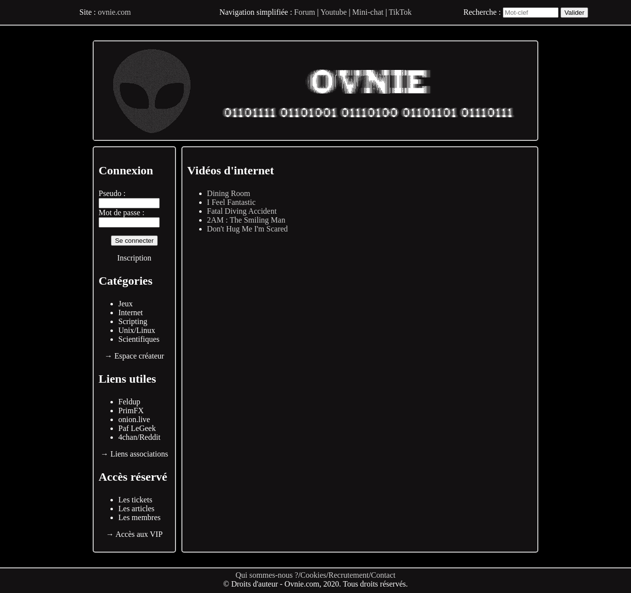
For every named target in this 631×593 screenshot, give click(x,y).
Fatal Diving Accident (242, 211)
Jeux (125, 303)
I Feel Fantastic (231, 202)
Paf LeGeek (137, 428)
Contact (383, 575)
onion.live (134, 419)
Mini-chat (368, 12)
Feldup (129, 401)
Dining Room (228, 193)
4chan (127, 437)
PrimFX (131, 410)
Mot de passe (119, 212)
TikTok (400, 12)
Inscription (134, 258)
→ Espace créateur (134, 356)
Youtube (333, 12)
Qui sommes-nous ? (267, 575)
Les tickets (135, 499)
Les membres (139, 517)
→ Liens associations (134, 454)
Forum (305, 12)
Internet (130, 312)
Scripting (132, 321)
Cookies (313, 575)
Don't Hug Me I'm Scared (247, 229)
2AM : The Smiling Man (246, 220)
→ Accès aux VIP (134, 534)
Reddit (150, 437)
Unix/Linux (136, 330)
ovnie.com (114, 12)
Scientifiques (139, 339)
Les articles (136, 508)
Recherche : (482, 12)
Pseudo (110, 193)
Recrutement (348, 575)
